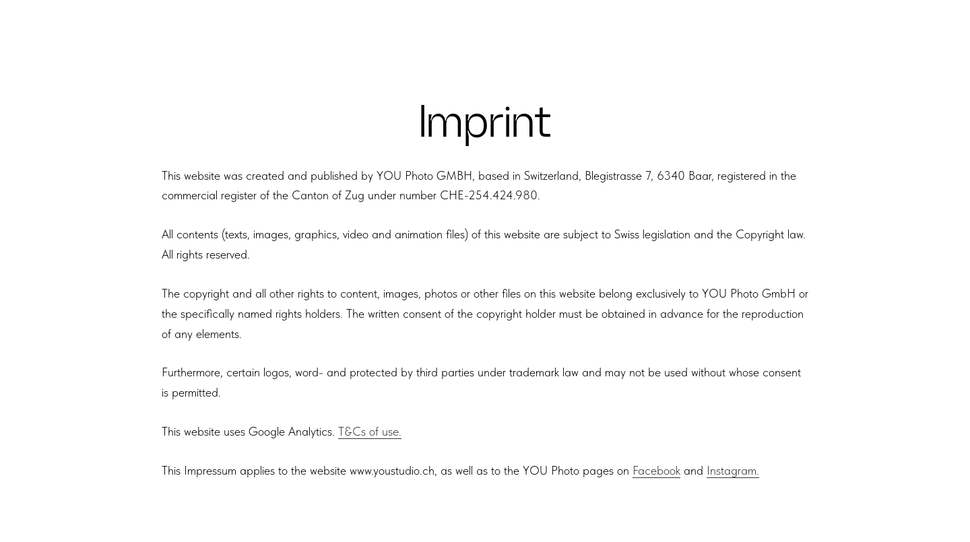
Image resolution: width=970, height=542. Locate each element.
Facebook (656, 470)
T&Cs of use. (369, 431)
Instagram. (733, 470)
